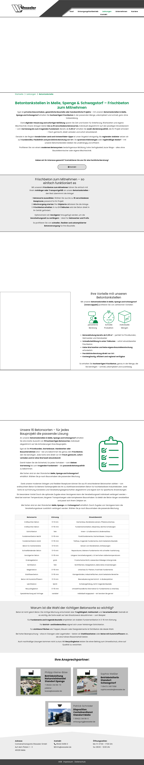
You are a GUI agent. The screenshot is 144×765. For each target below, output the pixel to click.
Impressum (68, 762)
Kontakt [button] (72, 167)
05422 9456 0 (62, 744)
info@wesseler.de (63, 747)
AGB (60, 762)
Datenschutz (80, 762)
